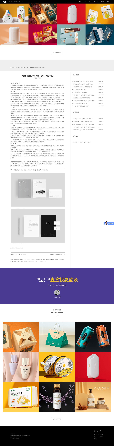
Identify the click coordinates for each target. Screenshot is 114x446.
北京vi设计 (23, 67)
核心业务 (95, 1)
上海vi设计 (38, 170)
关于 (90, 1)
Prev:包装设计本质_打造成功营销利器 (18, 254)
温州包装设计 (80, 142)
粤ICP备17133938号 (15, 438)
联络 (108, 1)
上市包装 (102, 1)
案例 (85, 1)
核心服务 (101, 434)
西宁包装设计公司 (87, 142)
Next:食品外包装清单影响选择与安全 (57, 254)
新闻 (19, 67)
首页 (80, 1)
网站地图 (12, 434)
